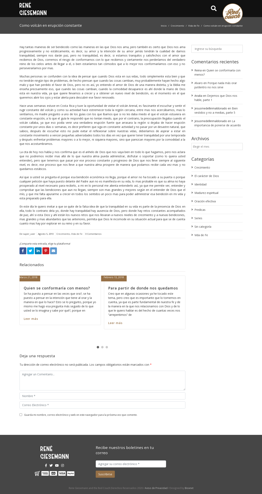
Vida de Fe (193, 25)
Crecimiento (177, 25)
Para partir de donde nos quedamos (143, 288)
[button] (98, 347)
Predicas (199, 210)
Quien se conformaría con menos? (57, 288)
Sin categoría (202, 226)
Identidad (200, 184)
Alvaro (198, 83)
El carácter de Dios (206, 176)
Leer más (31, 319)
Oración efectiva (205, 201)
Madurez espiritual (206, 193)
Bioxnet (189, 488)
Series (198, 218)
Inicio (164, 25)
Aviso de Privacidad (156, 488)
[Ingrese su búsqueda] (217, 49)
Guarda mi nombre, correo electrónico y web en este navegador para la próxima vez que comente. (80, 415)
